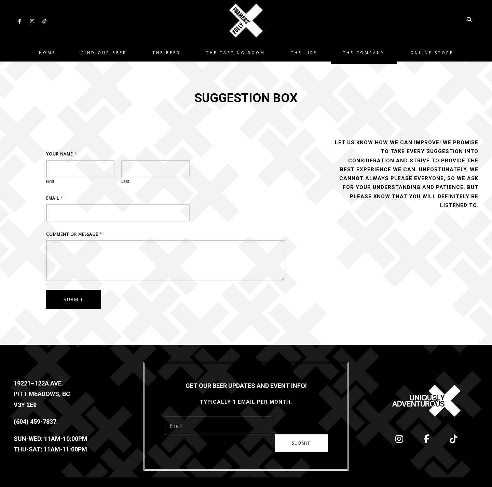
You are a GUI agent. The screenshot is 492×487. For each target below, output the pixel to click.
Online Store (431, 51)
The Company (364, 51)
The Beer (166, 51)
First (50, 181)
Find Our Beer (104, 51)
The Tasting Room (235, 51)
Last (125, 181)
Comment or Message (74, 234)
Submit (73, 299)
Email (54, 198)
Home (47, 51)
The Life (304, 51)
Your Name (61, 154)
